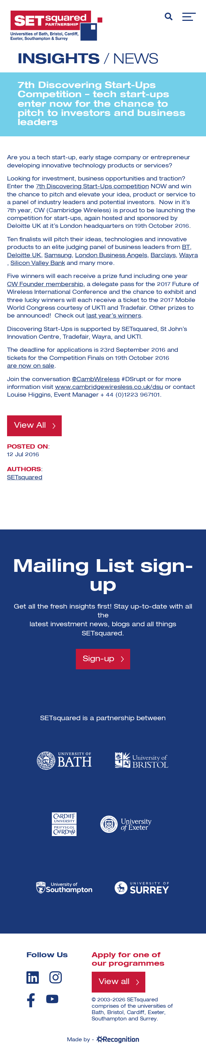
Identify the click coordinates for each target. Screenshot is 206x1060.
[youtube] (52, 999)
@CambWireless (96, 380)
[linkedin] (32, 977)
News (135, 60)
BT (186, 247)
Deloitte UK (24, 256)
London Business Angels (111, 256)
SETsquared (24, 478)
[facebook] (30, 1000)
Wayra (188, 256)
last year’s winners (113, 316)
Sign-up (98, 659)
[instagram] (55, 977)
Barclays (163, 256)
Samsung (58, 256)
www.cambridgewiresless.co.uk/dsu (109, 387)
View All (30, 426)
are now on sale (30, 366)
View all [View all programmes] (114, 982)
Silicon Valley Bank (38, 263)
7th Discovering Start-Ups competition (92, 187)
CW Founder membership (45, 285)
